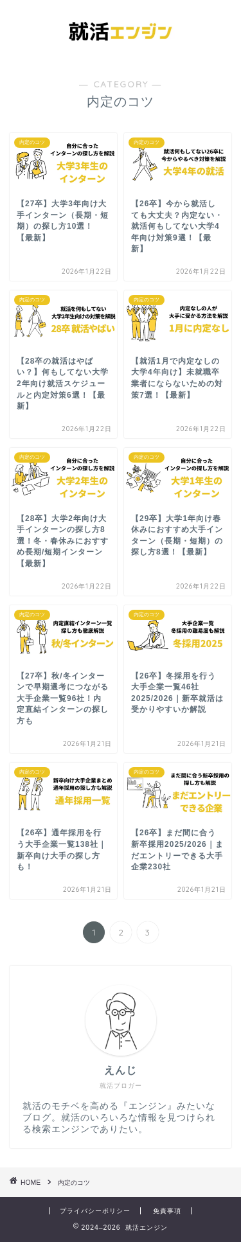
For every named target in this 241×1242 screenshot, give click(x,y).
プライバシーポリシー (95, 1210)
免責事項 (167, 1210)
